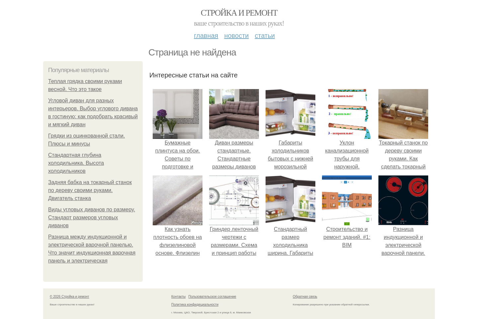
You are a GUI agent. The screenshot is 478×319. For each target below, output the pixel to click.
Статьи (265, 35)
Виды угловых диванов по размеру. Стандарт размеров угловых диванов (91, 217)
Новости (236, 35)
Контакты (178, 296)
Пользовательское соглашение (212, 296)
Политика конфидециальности (194, 304)
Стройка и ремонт (239, 13)
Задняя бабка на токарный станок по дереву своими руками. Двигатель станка (90, 190)
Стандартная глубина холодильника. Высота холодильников (76, 163)
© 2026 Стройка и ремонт (69, 296)
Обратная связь (305, 296)
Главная (206, 35)
